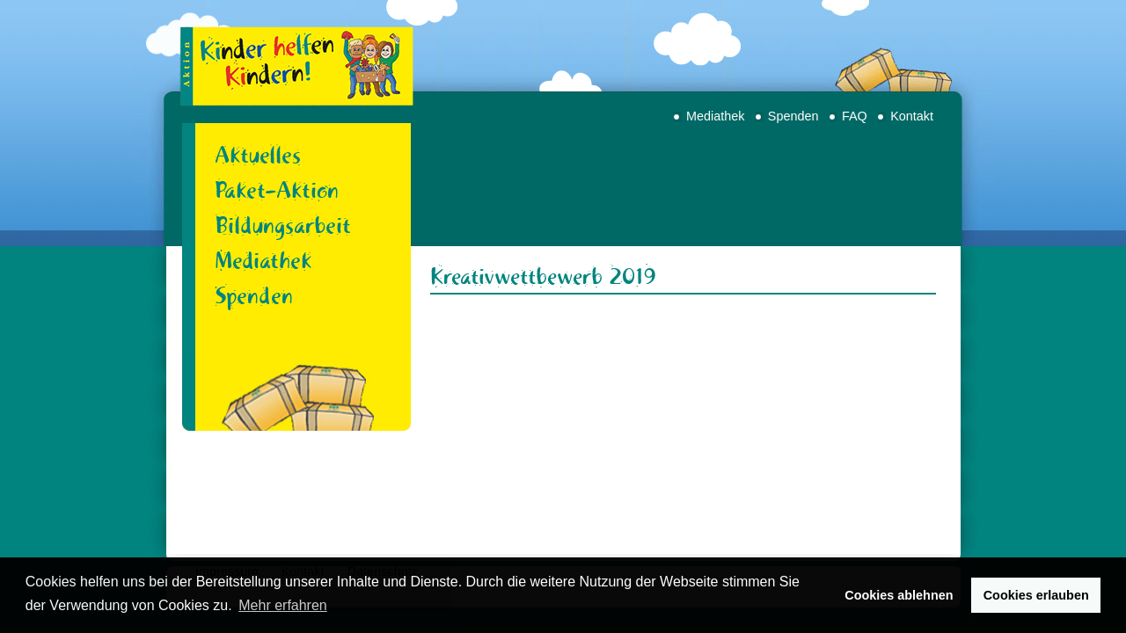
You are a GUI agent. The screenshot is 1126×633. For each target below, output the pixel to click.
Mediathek (715, 116)
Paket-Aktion (277, 190)
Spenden (793, 116)
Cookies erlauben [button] (1036, 595)
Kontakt (911, 116)
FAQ (854, 116)
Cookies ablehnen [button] (898, 595)
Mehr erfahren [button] (282, 605)
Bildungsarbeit (283, 225)
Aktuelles (258, 155)
